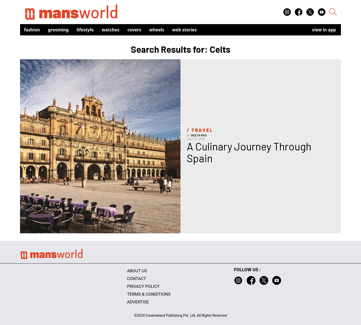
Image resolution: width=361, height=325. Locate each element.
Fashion (32, 30)
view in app (324, 30)
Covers (134, 30)
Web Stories (184, 30)
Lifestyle (85, 30)
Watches (111, 30)
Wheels (156, 30)
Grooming (58, 30)
